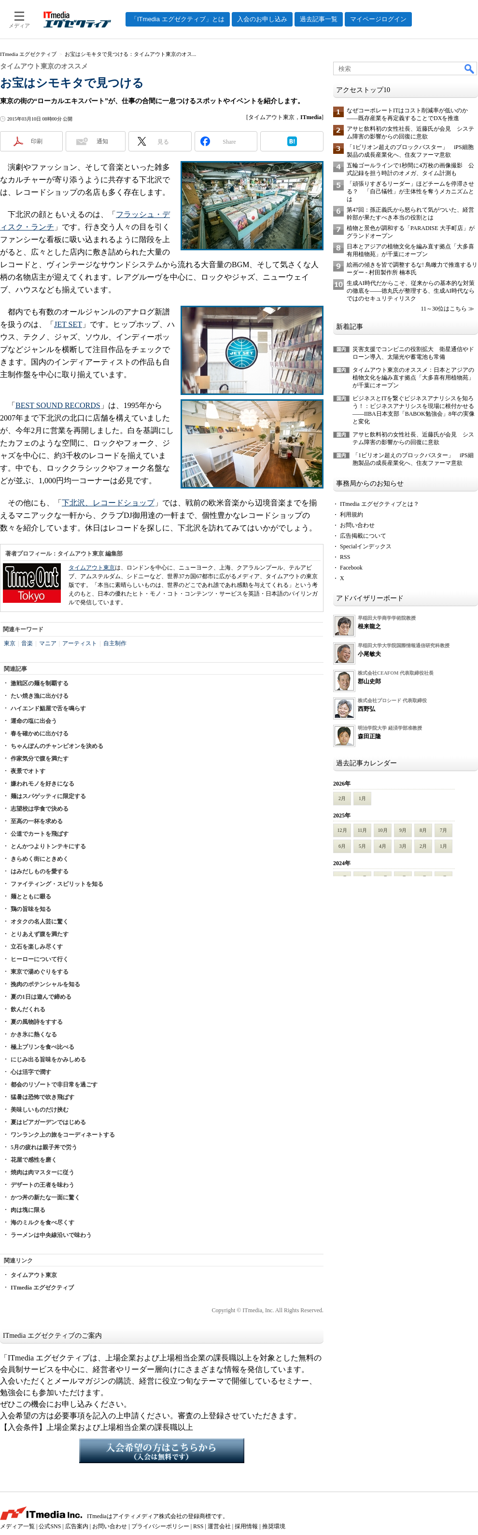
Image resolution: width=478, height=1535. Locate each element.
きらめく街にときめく (40, 859)
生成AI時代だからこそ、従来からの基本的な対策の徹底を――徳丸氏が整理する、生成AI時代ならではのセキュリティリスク (411, 291)
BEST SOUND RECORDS (57, 405)
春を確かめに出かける (40, 733)
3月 (403, 846)
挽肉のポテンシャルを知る (45, 984)
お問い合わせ (357, 525)
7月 (443, 830)
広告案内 (76, 1526)
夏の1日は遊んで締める (41, 996)
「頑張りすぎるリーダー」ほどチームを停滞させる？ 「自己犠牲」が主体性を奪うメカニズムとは (410, 191)
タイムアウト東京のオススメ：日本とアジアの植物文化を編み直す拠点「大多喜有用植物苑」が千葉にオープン (413, 378)
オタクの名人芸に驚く (40, 921)
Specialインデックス (366, 546)
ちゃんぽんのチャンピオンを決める (57, 746)
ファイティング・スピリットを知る (57, 884)
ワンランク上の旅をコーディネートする (63, 1134)
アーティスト (79, 643)
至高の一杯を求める (37, 821)
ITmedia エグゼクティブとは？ (379, 504)
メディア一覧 (17, 1526)
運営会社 (219, 1526)
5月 (362, 846)
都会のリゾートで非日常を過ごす (54, 1084)
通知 (102, 141)
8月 (423, 830)
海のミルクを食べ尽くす (42, 1222)
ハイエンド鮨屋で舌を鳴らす (48, 708)
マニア (47, 643)
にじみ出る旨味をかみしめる (48, 1059)
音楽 (27, 643)
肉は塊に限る (28, 1210)
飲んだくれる (28, 1009)
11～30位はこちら (444, 308)
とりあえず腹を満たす (40, 934)
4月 (382, 846)
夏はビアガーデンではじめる (48, 1122)
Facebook (351, 567)
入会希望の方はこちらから (161, 1450)
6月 (342, 846)
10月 (383, 830)
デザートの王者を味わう (42, 1185)
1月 (362, 798)
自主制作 (115, 643)
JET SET (68, 324)
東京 (9, 643)
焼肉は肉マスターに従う (42, 1172)
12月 (342, 830)
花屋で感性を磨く (34, 1159)
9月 (403, 830)
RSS (345, 557)
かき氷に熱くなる (34, 1034)
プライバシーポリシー (160, 1526)
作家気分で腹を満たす (40, 758)
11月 (362, 830)
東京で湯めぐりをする (40, 971)
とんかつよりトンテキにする (48, 846)
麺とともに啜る (31, 896)
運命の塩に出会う (34, 721)
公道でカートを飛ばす (40, 833)
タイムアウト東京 (92, 567)
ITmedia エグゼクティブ (42, 1287)
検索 (470, 68)
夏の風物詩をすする (37, 1022)
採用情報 (246, 1526)
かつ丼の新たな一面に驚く (45, 1197)
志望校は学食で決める (40, 808)
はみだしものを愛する (40, 871)
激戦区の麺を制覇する (40, 683)
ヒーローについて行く (40, 959)
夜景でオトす (28, 771)
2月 (342, 798)
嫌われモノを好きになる (42, 783)
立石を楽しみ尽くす (37, 946)
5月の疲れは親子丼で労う (44, 1147)
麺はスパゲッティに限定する (48, 796)
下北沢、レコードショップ (108, 503)
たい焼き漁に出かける (40, 696)
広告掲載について (363, 535)
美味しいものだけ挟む (40, 1109)
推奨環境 (273, 1526)
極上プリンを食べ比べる (42, 1047)
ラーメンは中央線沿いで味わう (51, 1235)
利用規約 (351, 514)
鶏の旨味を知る (31, 909)
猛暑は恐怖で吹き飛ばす (42, 1097)
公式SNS (50, 1526)
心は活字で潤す (31, 1072)
